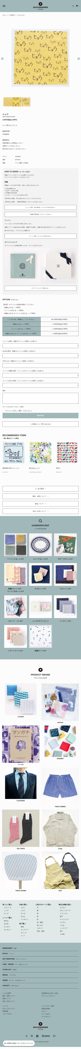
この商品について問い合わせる (40, 424)
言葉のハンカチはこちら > (11, 146)
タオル (23, 916)
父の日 (6, 924)
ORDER (14, 980)
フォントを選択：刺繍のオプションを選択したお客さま (20, 341)
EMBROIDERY (9, 948)
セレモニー (7, 930)
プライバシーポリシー (48, 996)
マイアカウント (46, 1016)
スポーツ (40, 928)
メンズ (6, 910)
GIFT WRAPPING (14, 959)
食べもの (40, 925)
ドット (23, 935)
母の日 (6, 921)
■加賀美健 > (6, 131)
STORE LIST (9, 970)
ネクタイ (63, 907)
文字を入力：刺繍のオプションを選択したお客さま (18, 361)
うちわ (62, 925)
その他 (62, 934)
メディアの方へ (7, 1014)
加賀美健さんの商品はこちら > (13, 143)
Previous (2, 58)
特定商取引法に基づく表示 (50, 993)
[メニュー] (3, 6)
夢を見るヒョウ (34, 468)
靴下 (61, 916)
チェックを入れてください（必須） (13, 407)
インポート (24, 919)
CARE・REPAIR (15, 964)
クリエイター (21, 15)
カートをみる (46, 1014)
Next (78, 58)
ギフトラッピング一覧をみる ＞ (41, 288)
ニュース (5, 1006)
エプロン (63, 922)
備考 (4, 390)
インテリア (63, 928)
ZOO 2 (58, 468)
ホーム (4, 15)
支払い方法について (40, 511)
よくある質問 (40, 488)
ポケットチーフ (65, 910)
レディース (7, 907)
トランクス (63, 913)
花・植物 (40, 922)
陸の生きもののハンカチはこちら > (14, 149)
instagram (6, 134)
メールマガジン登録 (48, 1006)
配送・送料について (40, 496)
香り (61, 931)
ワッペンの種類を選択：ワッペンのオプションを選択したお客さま (23, 371)
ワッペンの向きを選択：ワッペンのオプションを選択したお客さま (23, 381)
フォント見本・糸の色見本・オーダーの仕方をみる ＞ (40, 207)
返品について (40, 504)
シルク (23, 910)
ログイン (44, 1011)
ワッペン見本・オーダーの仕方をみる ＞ (40, 236)
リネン (23, 907)
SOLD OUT (40, 415)
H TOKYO (11, 15)
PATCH (8, 954)
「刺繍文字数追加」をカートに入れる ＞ (40, 214)
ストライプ (24, 930)
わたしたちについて (9, 1008)
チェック (24, 932)
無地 (22, 927)
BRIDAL (9, 975)
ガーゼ (23, 913)
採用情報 (5, 1011)
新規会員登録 (46, 1008)
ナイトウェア (64, 919)
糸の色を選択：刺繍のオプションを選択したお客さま (19, 351)
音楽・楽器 (40, 931)
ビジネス (7, 927)
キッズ (6, 913)
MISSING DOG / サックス (11, 468)
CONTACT (11, 986)
